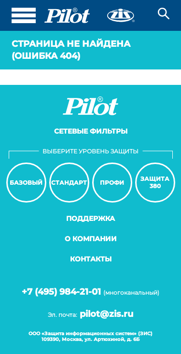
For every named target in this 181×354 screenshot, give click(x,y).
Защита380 (154, 182)
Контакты (90, 259)
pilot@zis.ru (106, 314)
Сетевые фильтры (90, 131)
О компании (91, 238)
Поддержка (90, 218)
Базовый (26, 182)
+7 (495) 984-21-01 (61, 291)
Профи (112, 182)
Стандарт (69, 182)
